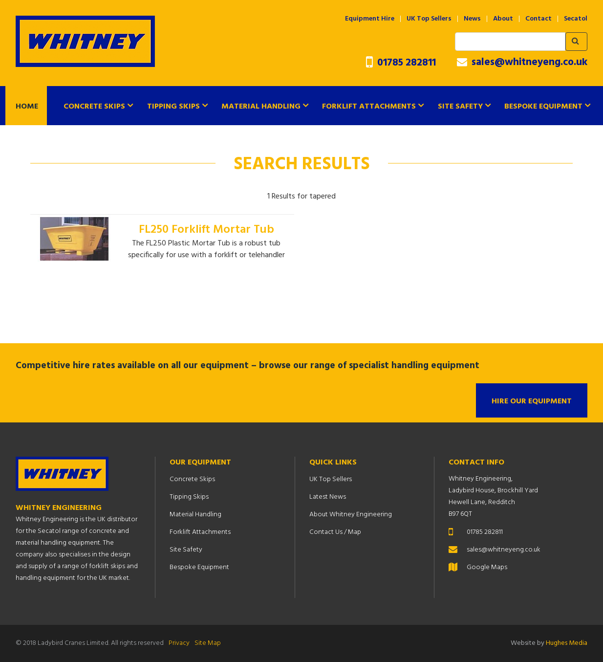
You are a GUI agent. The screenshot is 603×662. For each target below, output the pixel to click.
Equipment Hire (369, 19)
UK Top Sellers (429, 19)
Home (27, 106)
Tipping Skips (173, 106)
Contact (538, 19)
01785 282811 (401, 63)
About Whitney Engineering (350, 514)
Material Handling (261, 106)
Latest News (327, 497)
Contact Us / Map (335, 532)
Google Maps (487, 567)
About (503, 19)
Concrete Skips (94, 106)
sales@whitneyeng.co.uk (522, 62)
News (472, 19)
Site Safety (460, 106)
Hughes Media (566, 643)
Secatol (575, 19)
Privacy (179, 643)
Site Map (207, 643)
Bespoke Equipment (543, 106)
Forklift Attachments (369, 106)
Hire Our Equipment (532, 401)
